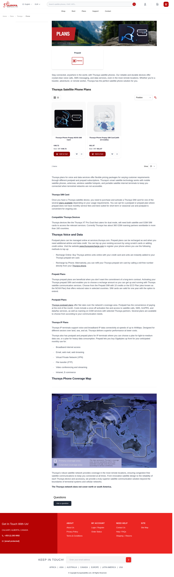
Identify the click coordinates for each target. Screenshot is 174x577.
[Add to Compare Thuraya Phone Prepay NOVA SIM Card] (81, 154)
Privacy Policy (72, 532)
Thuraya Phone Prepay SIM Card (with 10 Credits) (104, 139)
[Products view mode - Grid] (54, 97)
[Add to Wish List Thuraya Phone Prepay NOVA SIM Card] (77, 154)
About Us (70, 528)
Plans (84, 11)
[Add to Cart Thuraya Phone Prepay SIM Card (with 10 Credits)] (97, 154)
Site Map (144, 528)
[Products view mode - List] (58, 97)
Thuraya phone (79, 266)
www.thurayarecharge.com (91, 246)
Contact (108, 11)
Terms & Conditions (74, 536)
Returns (129, 536)
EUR (38, 4)
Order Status (96, 532)
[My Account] (145, 4)
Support (95, 11)
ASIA (61, 567)
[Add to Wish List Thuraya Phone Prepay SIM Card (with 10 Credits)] (112, 154)
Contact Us (120, 528)
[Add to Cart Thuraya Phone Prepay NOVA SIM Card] (62, 154)
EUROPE (95, 567)
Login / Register (97, 528)
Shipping (119, 536)
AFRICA (52, 567)
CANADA (84, 567)
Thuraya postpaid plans (62, 305)
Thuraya (19, 16)
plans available (66, 203)
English (27, 4)
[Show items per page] (152, 166)
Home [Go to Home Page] (5, 16)
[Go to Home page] (10, 4)
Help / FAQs (121, 532)
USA (121, 567)
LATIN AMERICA (109, 567)
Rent (73, 11)
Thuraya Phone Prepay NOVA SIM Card (69, 139)
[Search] (134, 4)
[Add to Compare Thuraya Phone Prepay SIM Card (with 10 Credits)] (117, 154)
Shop (63, 11)
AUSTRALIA (72, 567)
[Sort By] (144, 97)
